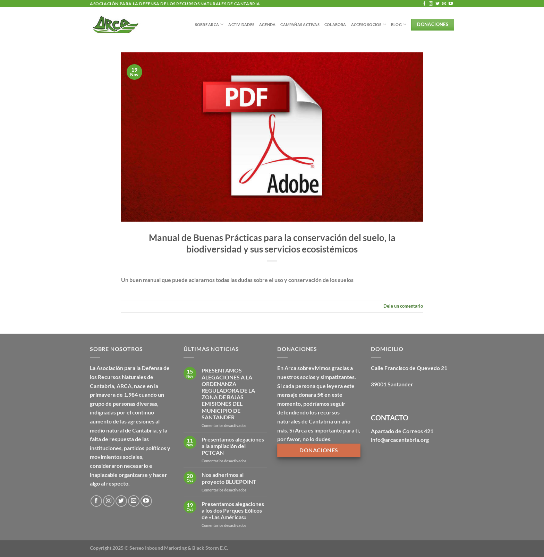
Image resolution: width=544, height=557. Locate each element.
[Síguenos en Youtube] (451, 3)
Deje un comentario (403, 306)
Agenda (267, 24)
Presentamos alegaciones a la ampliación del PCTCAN (233, 446)
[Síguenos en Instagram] (431, 3)
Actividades (241, 24)
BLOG (398, 24)
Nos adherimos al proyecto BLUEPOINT (229, 478)
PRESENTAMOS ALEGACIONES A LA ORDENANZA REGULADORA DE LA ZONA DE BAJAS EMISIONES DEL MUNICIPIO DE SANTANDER (228, 393)
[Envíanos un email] (444, 3)
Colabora (335, 24)
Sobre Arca (209, 24)
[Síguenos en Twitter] (437, 3)
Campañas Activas (300, 24)
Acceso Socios (368, 24)
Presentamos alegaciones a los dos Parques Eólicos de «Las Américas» (233, 510)
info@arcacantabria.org (400, 439)
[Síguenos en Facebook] (424, 3)
